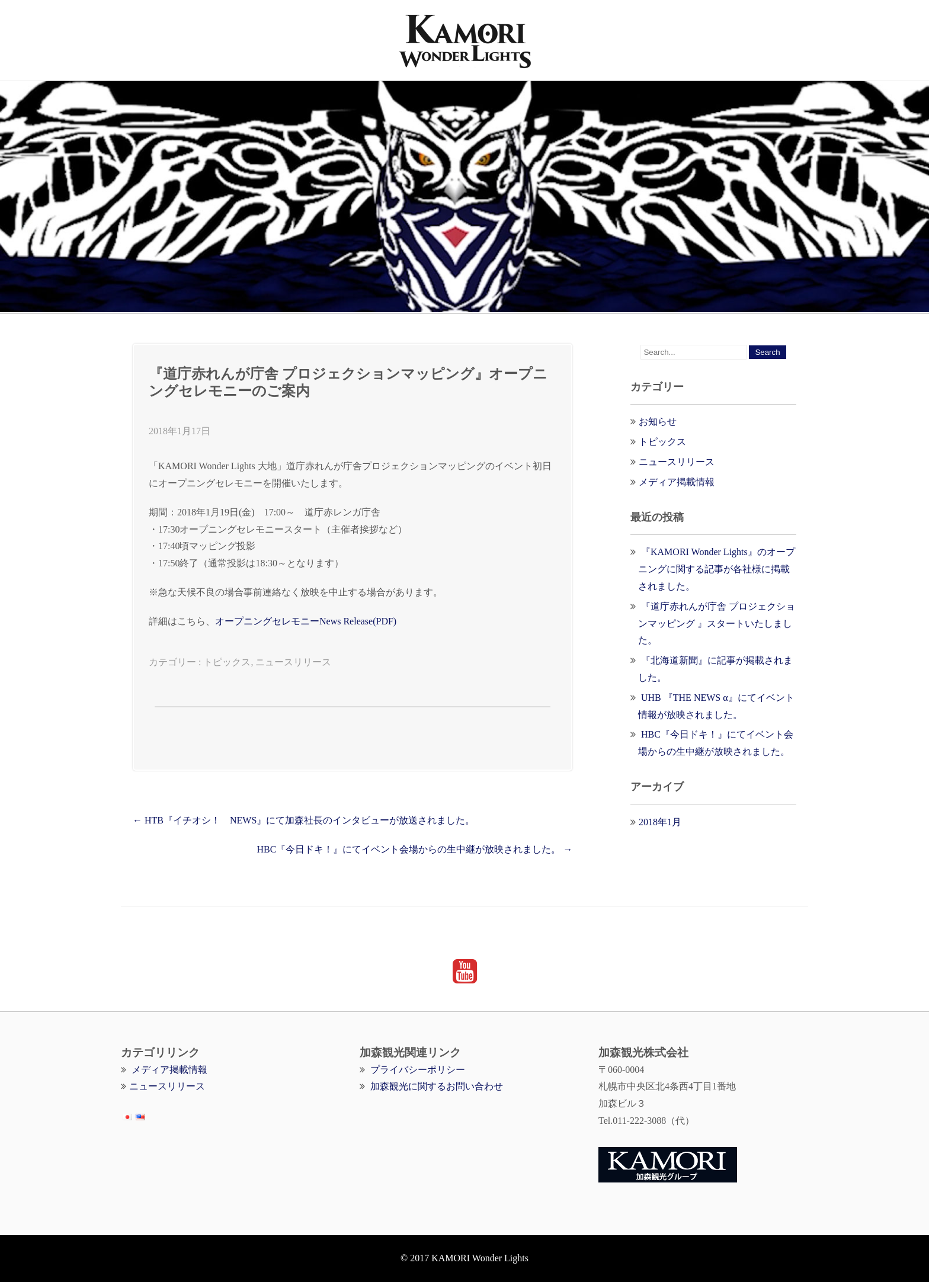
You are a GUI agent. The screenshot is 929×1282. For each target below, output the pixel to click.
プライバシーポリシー (417, 1070)
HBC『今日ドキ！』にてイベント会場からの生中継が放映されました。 (414, 849)
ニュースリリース (293, 662)
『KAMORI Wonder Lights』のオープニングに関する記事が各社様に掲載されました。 (716, 569)
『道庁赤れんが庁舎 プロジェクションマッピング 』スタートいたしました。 (716, 623)
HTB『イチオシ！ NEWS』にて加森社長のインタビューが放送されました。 (304, 820)
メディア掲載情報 (677, 482)
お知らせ (658, 421)
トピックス (227, 662)
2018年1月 (660, 822)
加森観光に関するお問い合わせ (436, 1086)
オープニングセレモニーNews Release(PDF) (305, 621)
